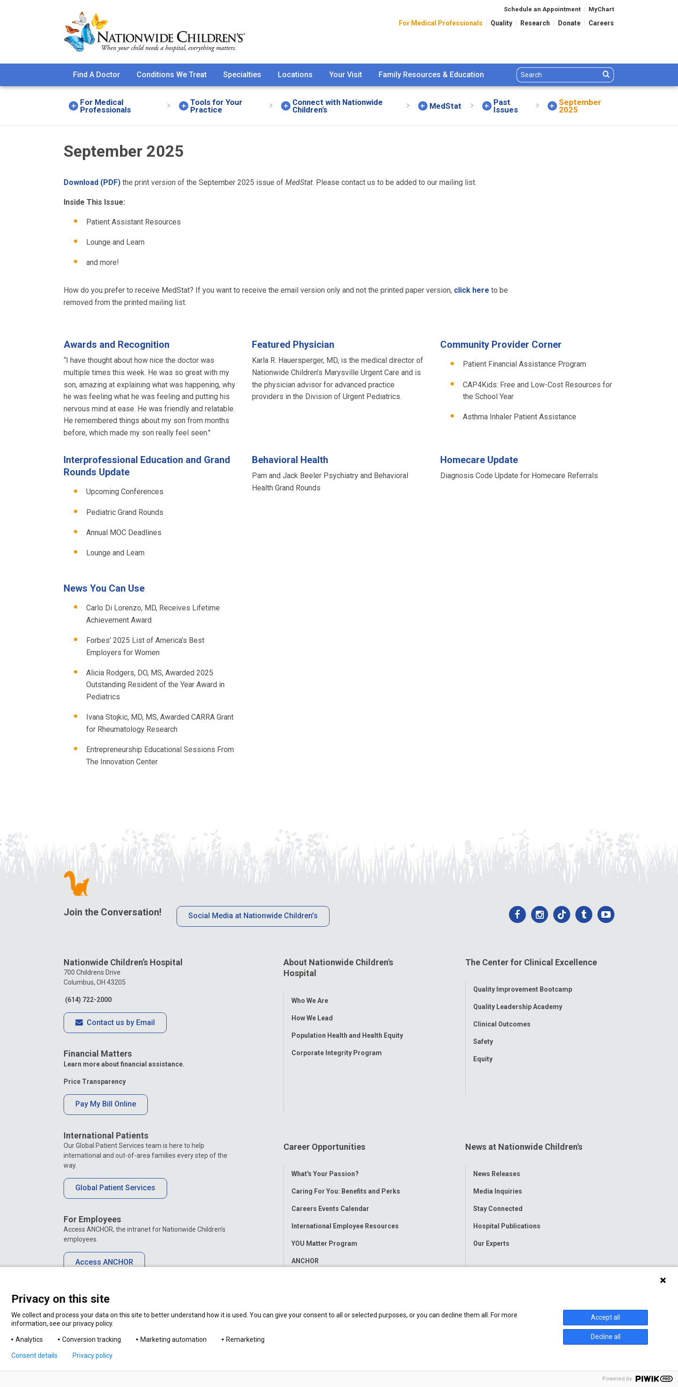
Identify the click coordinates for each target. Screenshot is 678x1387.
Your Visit (345, 74)
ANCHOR (305, 1195)
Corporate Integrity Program (336, 1043)
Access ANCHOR (104, 1262)
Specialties (242, 74)
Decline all (606, 1336)
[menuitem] (96, 74)
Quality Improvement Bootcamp (522, 980)
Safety (483, 1032)
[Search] (558, 74)
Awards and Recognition (117, 344)
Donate (569, 23)
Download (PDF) (92, 182)
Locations (295, 74)
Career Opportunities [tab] (324, 1090)
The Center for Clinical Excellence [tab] (531, 962)
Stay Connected (498, 1142)
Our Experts (491, 1177)
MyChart (601, 9)
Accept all (605, 1317)
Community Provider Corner (501, 344)
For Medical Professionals (441, 23)
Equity (482, 1049)
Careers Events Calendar (330, 1142)
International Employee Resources (345, 1160)
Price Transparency (95, 1081)
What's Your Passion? (325, 1108)
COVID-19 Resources (324, 1212)
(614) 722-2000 (88, 999)
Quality (501, 23)
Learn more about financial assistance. (124, 1064)
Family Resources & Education (431, 74)
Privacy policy (93, 1355)
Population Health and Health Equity (347, 1025)
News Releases (496, 1108)
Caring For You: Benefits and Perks (345, 1125)
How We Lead (312, 1008)
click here (471, 290)
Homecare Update (479, 459)
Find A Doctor (96, 74)
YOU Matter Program (324, 1177)
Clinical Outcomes (502, 1014)
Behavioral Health (290, 459)
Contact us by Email (115, 1023)
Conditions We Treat (172, 74)
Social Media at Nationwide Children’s (253, 915)
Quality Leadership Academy (517, 997)
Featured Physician (293, 344)
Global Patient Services (115, 1187)
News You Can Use (104, 588)
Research (535, 23)
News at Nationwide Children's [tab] (523, 1090)
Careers (601, 23)
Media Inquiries (497, 1125)
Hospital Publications (507, 1160)
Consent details (34, 1355)
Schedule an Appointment (542, 9)
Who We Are (309, 990)
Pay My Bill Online (105, 1103)
